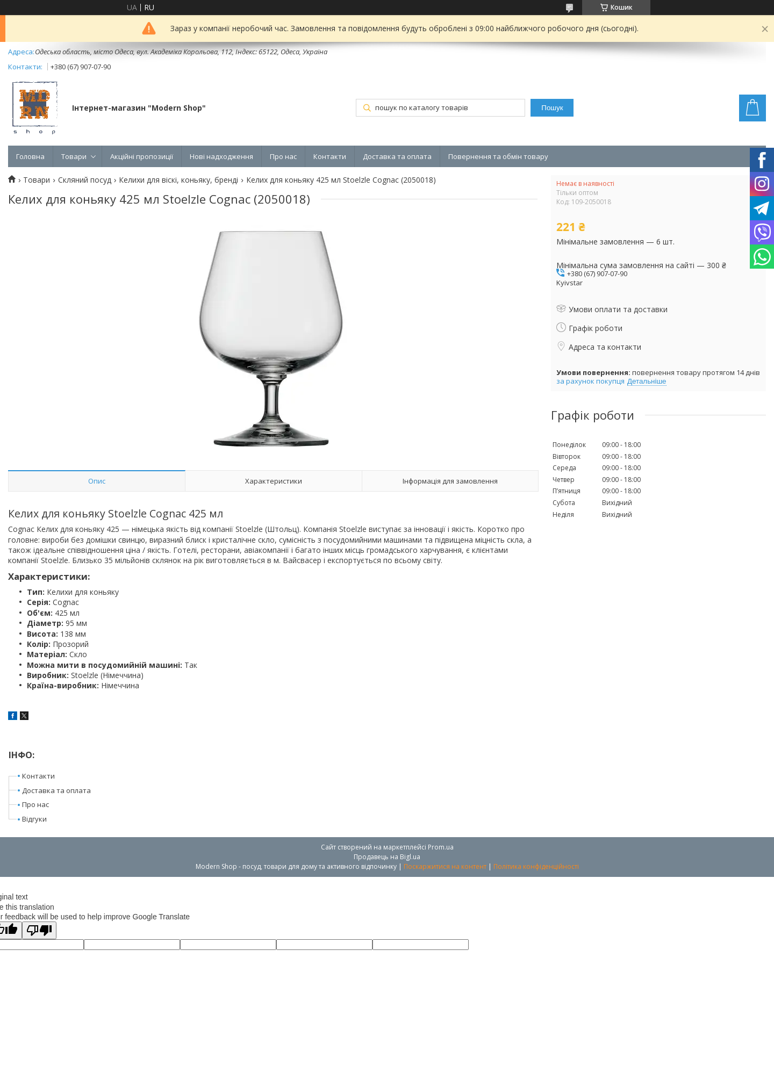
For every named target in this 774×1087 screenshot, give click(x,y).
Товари (74, 156)
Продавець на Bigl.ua (387, 856)
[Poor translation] (39, 930)
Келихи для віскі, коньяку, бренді (178, 180)
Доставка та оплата (397, 156)
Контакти (329, 156)
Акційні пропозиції (141, 156)
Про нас (283, 156)
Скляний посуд (84, 180)
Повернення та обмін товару (498, 156)
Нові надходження (221, 156)
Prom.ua (441, 847)
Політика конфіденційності (536, 866)
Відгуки (34, 819)
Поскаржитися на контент (445, 866)
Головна (30, 156)
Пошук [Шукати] (552, 108)
